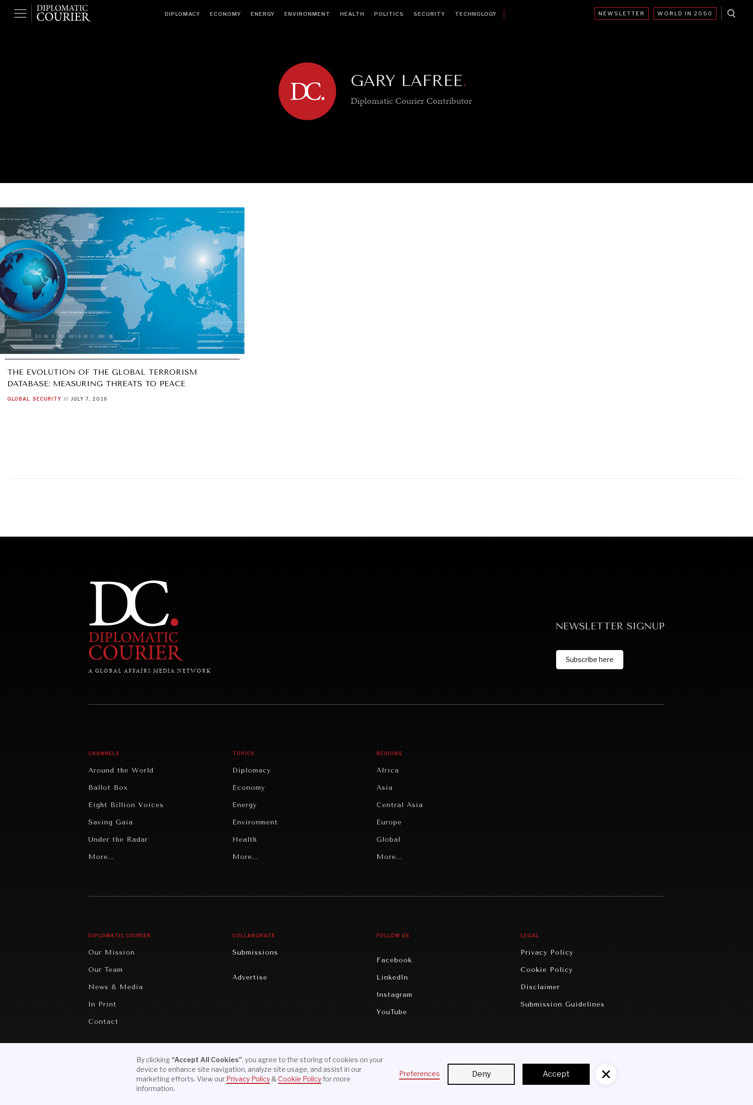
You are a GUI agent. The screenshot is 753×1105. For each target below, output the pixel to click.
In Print (102, 1004)
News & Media (115, 987)
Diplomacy (182, 14)
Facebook (394, 960)
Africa (387, 770)
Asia (384, 788)
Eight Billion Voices (126, 805)
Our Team (105, 970)
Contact (103, 1022)
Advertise (249, 977)
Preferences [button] (419, 1073)
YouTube (391, 1012)
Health (352, 14)
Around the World (121, 770)
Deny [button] (481, 1074)
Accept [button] (556, 1074)
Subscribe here (590, 659)
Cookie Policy (547, 970)
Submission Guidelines (563, 1004)
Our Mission (111, 952)
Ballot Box (108, 788)
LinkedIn (392, 977)
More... (101, 857)
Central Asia (399, 805)
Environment (307, 14)
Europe (389, 822)
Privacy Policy (547, 952)
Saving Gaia (110, 822)
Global (18, 399)
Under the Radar (118, 839)
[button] (606, 1074)
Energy (263, 14)
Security (429, 14)
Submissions (255, 952)
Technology (476, 14)
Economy (225, 14)
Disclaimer (540, 987)
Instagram (394, 995)
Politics (389, 14)
